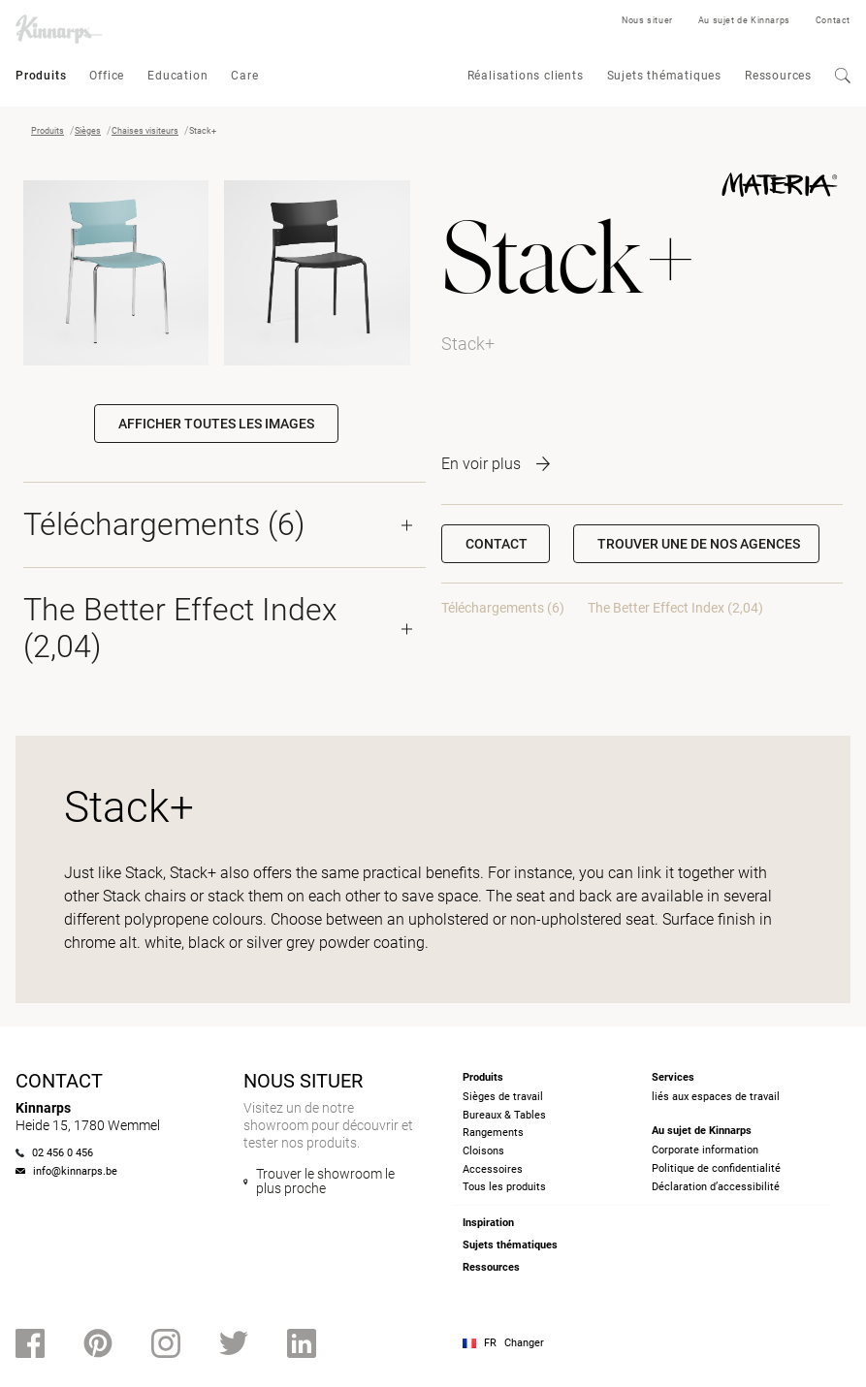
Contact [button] (496, 544)
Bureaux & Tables (504, 1115)
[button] (696, 543)
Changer (524, 1343)
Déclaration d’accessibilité (716, 1187)
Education (177, 75)
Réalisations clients (525, 75)
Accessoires (493, 1169)
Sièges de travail (503, 1096)
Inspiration (488, 1222)
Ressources (778, 75)
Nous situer (647, 20)
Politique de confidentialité (716, 1168)
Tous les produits (504, 1187)
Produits (41, 75)
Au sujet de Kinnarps (744, 20)
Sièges (88, 131)
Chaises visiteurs (145, 131)
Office (106, 75)
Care (244, 75)
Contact (833, 20)
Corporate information (705, 1150)
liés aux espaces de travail (716, 1096)
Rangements (493, 1132)
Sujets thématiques (664, 75)
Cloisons (483, 1151)
